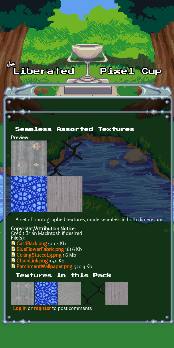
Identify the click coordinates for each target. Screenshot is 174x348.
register (42, 309)
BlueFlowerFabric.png (40, 250)
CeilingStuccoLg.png (39, 255)
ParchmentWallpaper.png (44, 267)
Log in (20, 309)
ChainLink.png (32, 261)
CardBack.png (32, 244)
